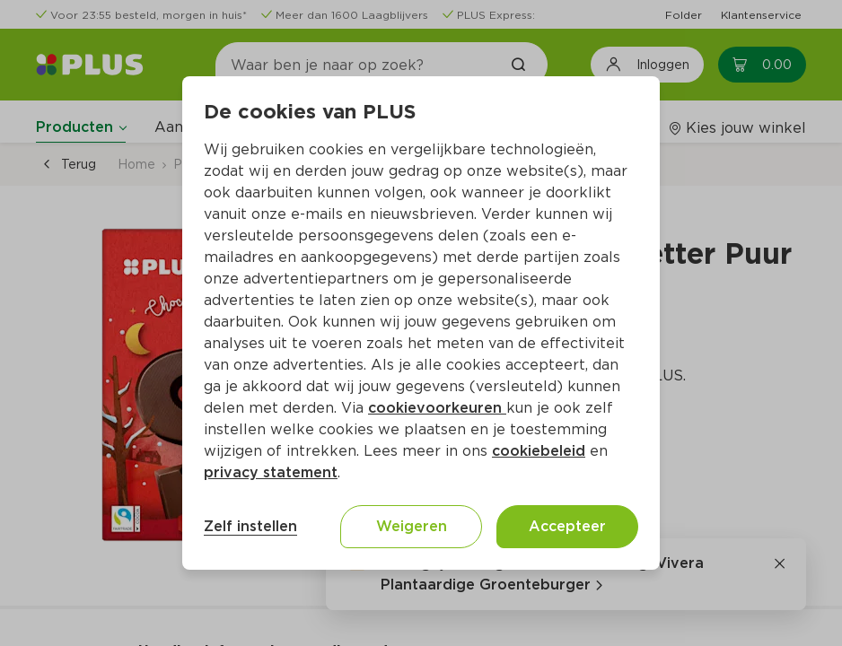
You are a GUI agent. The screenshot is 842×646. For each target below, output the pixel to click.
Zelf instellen (250, 526)
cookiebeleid (538, 450)
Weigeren (411, 526)
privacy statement (271, 472)
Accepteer (567, 526)
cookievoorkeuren (437, 407)
